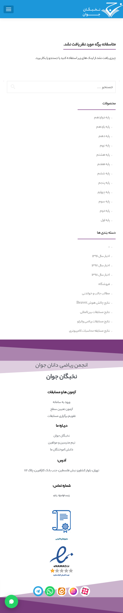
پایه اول (105, 220)
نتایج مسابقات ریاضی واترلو (93, 322)
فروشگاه (104, 284)
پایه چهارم (104, 192)
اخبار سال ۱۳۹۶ (101, 256)
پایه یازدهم (103, 127)
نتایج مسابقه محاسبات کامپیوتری (89, 331)
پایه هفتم (103, 164)
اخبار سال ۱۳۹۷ (101, 266)
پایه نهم (105, 146)
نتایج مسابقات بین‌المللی (95, 312)
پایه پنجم (104, 183)
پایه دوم (105, 211)
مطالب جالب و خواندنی (96, 294)
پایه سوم (104, 202)
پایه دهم (104, 136)
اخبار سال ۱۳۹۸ (101, 275)
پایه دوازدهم (102, 118)
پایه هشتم (103, 155)
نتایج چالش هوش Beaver (93, 303)
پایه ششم (103, 174)
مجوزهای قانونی (61, 539)
